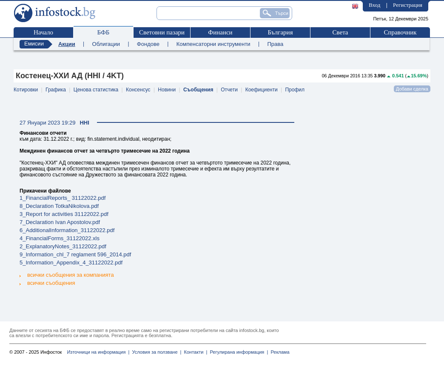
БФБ (103, 32)
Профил (295, 90)
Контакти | (194, 352)
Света (340, 32)
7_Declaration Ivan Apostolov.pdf (60, 222)
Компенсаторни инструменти (213, 44)
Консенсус (138, 90)
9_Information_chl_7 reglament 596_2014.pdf (75, 254)
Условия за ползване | (155, 352)
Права (275, 44)
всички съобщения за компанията (67, 275)
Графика (56, 90)
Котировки (26, 90)
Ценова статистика (96, 90)
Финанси (220, 32)
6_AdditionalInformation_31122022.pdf (67, 230)
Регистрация (407, 5)
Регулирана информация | (237, 352)
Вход (374, 5)
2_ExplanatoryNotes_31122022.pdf (63, 246)
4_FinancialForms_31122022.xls (60, 238)
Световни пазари (162, 32)
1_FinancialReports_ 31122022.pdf (62, 198)
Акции (66, 44)
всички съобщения (47, 282)
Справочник (400, 32)
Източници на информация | (98, 352)
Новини (167, 90)
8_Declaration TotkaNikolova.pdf (59, 206)
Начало (43, 32)
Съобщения (198, 90)
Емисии (34, 43)
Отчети (229, 90)
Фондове (148, 44)
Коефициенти (261, 90)
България (280, 32)
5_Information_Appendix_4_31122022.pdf (71, 262)
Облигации (106, 44)
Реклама (278, 352)
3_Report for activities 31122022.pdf (64, 214)
